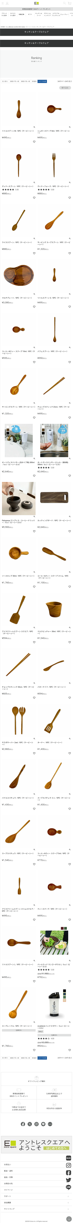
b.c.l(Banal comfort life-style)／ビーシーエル (20, 27)
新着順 (34, 81)
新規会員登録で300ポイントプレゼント (36, 9)
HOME (3, 27)
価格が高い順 (25, 81)
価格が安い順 (14, 81)
